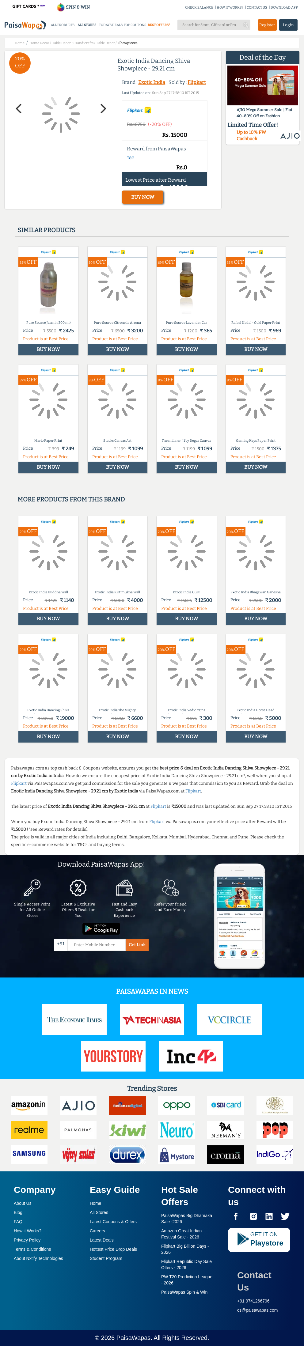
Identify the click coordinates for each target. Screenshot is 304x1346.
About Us (23, 1203)
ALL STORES (87, 25)
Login (288, 25)
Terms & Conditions (32, 1249)
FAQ (18, 1221)
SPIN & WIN (73, 7)
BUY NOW (142, 197)
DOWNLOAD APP (284, 7)
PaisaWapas (133, 1337)
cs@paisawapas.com (257, 1310)
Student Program (106, 1258)
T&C (130, 158)
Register (267, 25)
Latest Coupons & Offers (113, 1221)
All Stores (99, 1212)
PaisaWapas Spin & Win (184, 1292)
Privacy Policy (27, 1240)
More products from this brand (71, 499)
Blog (18, 1212)
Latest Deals (102, 1240)
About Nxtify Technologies (38, 1258)
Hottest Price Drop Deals (113, 1249)
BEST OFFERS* (159, 25)
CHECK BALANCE (199, 7)
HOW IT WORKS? (230, 7)
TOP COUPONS (135, 25)
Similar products (46, 230)
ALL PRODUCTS (62, 25)
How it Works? (27, 1230)
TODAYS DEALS (111, 25)
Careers (97, 1230)
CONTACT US (257, 7)
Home (95, 1203)
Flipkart (197, 82)
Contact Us (254, 1281)
